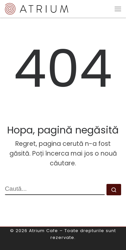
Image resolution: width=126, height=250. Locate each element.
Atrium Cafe (43, 231)
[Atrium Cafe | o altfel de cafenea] (36, 8)
